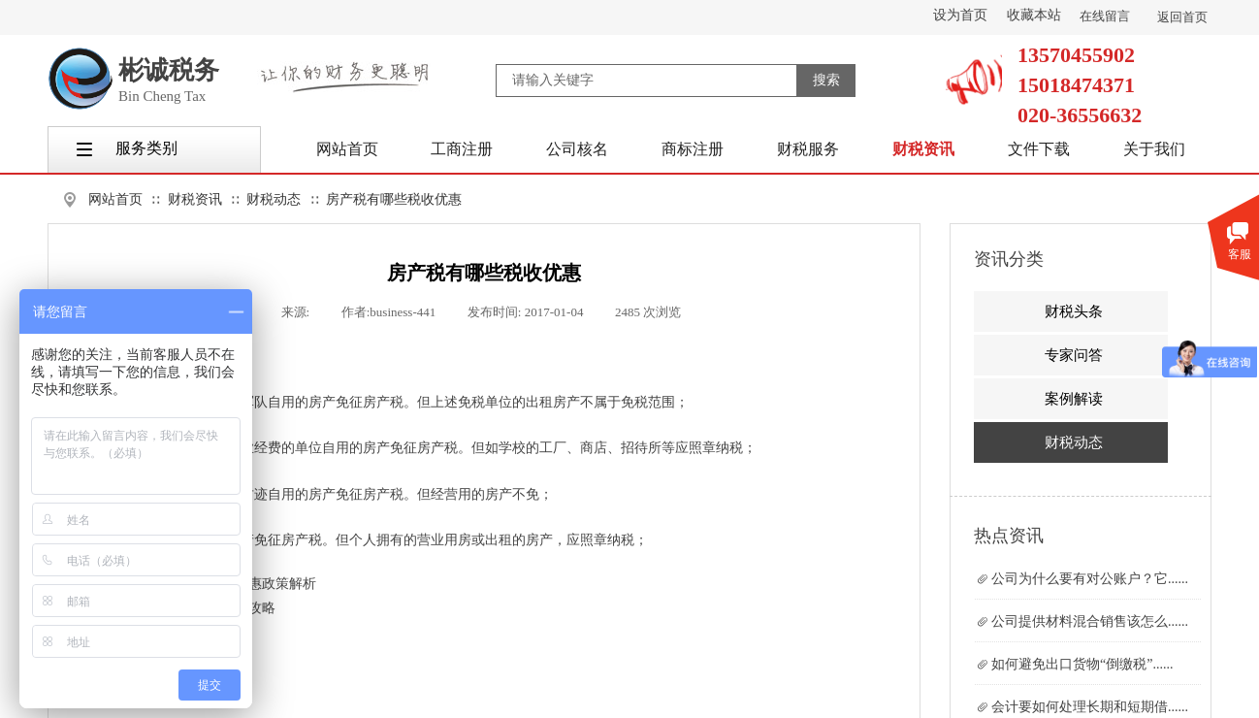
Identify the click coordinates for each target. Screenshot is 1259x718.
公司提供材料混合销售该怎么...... (1089, 621)
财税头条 (1074, 311)
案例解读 (1074, 399)
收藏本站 (1034, 15)
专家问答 (1074, 355)
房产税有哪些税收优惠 (394, 199)
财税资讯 (195, 199)
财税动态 (273, 199)
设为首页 (960, 15)
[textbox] (646, 80)
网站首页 (115, 199)
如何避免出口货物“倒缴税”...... (1082, 664)
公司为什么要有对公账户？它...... (1089, 578)
